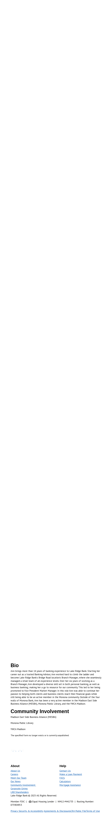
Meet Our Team (18, 777)
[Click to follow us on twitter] (20, 750)
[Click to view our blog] (17, 750)
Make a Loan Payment (70, 774)
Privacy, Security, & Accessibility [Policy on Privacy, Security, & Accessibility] (27, 811)
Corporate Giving (19, 788)
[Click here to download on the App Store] (38, 761)
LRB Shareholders (20, 792)
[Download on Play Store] (19, 761)
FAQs (62, 777)
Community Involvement (23, 785)
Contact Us (65, 770)
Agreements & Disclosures (57, 811)
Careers (14, 774)
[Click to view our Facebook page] (12, 750)
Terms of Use (93, 811)
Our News (16, 781)
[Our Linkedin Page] (14, 750)
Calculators (65, 781)
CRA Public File (78, 811)
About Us (15, 770)
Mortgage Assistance (70, 785)
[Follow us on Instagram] (23, 750)
